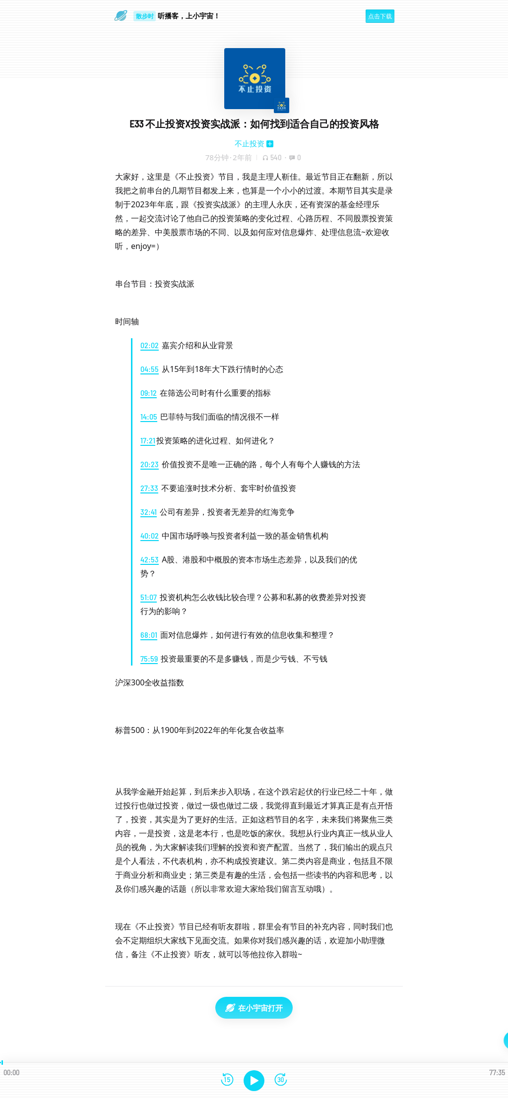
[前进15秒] (280, 1080)
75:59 (149, 658)
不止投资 (249, 143)
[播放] (254, 1080)
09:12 (148, 392)
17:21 (147, 440)
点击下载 (380, 16)
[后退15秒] (227, 1080)
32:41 (148, 511)
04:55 (149, 368)
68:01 (148, 634)
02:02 (149, 345)
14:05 (148, 416)
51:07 (148, 597)
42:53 (149, 559)
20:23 (149, 464)
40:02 (149, 535)
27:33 (149, 487)
